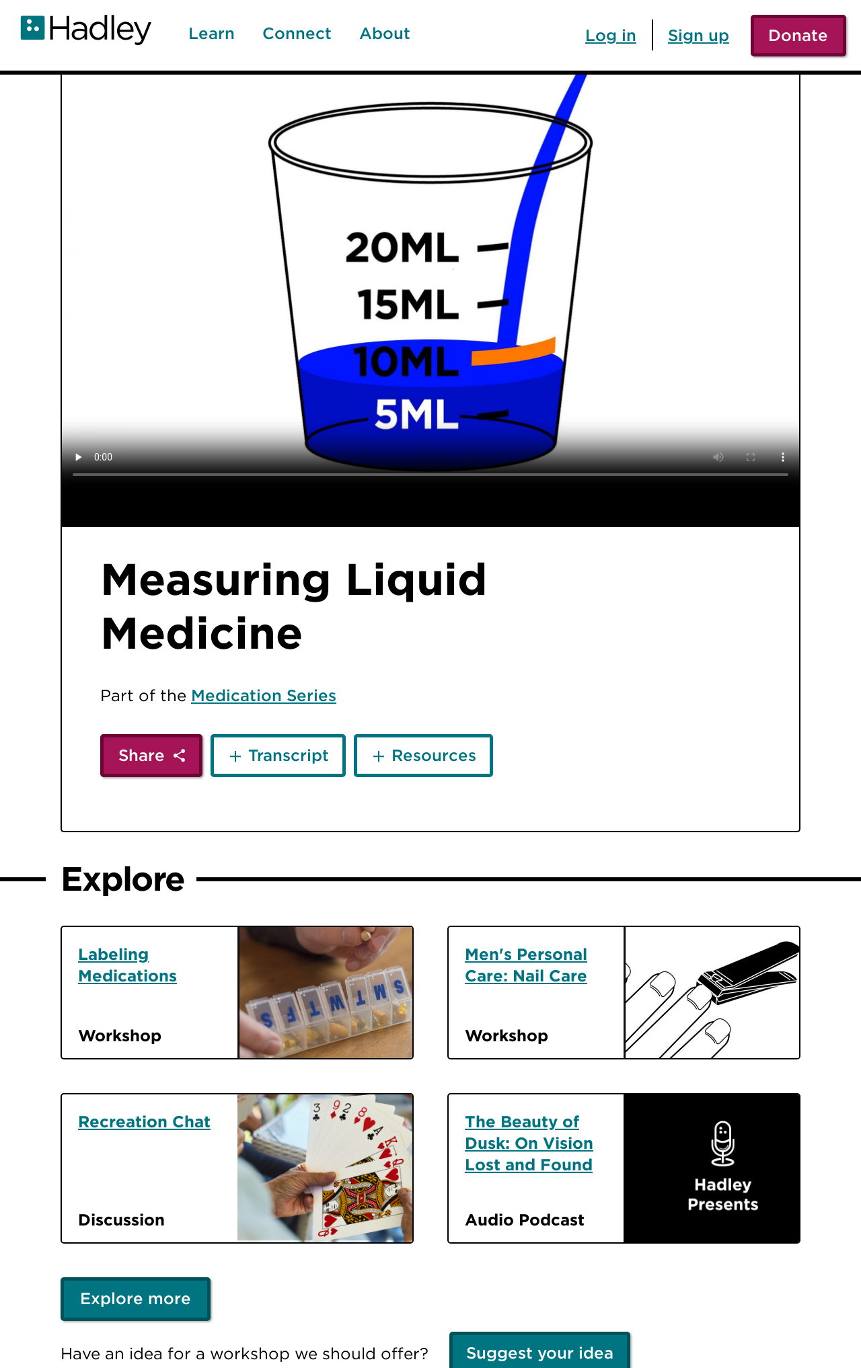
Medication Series (263, 695)
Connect (297, 33)
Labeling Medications (127, 964)
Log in (610, 35)
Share (141, 755)
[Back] (29, 103)
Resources (433, 755)
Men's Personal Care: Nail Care (526, 964)
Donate (798, 35)
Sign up (698, 35)
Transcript (288, 755)
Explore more (135, 1298)
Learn (211, 33)
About (384, 33)
